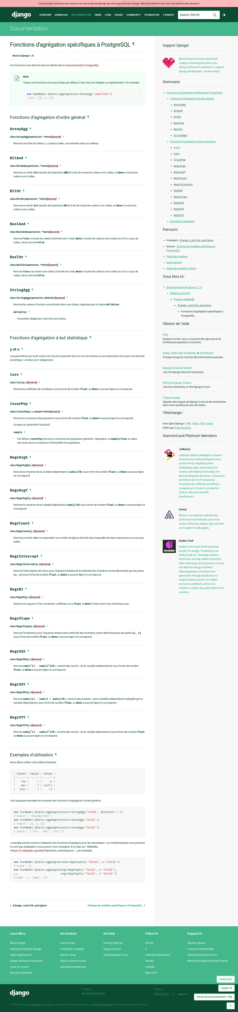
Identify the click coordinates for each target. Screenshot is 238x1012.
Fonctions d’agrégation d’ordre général (192, 98)
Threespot (162, 994)
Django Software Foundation (26, 960)
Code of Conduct (19, 966)
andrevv (186, 994)
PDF (203, 423)
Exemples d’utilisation (182, 221)
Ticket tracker (171, 398)
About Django (18, 942)
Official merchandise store (202, 954)
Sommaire (206, 353)
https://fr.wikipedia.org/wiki (27, 850)
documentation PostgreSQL (83, 65)
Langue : (226, 988)
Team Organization (21, 954)
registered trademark (103, 1004)
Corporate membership (200, 948)
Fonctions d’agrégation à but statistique (193, 141)
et (177, 147)
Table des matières (177, 256)
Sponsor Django (196, 942)
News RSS (151, 972)
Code (108, 14)
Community (133, 14)
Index (166, 353)
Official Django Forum (177, 383)
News (98, 14)
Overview (45, 14)
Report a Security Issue (73, 960)
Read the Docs (182, 427)
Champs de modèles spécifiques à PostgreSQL (116, 905)
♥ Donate (168, 14)
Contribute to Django (72, 948)
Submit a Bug (67, 954)
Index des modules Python (181, 268)
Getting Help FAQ (113, 942)
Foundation (151, 14)
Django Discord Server (177, 368)
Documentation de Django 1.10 (184, 287)
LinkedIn (150, 966)
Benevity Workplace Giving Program (207, 960)
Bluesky (149, 960)
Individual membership (73, 966)
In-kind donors (93, 993)
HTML (195, 423)
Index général (174, 262)
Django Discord (112, 948)
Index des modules (183, 353)
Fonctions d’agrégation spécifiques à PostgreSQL (194, 92)
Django (21, 15)
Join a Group (67, 942)
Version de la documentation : (214, 997)
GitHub (149, 942)
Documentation (81, 14)
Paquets (184, 299)
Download (61, 14)
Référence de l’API (180, 293)
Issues (119, 14)
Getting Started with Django (26, 948)
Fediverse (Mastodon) (157, 954)
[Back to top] (231, 1006)
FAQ (165, 335)
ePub (210, 423)
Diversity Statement (21, 972)
